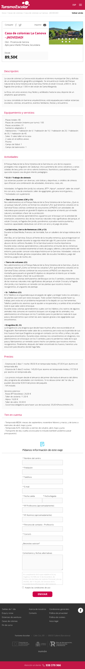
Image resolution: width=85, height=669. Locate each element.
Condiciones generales (59, 609)
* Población (28, 467)
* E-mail (26, 486)
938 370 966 (53, 665)
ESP (74, 4)
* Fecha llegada (49, 496)
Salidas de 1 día (9, 609)
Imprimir (40, 25)
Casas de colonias (15, 13)
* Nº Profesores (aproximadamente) (38, 505)
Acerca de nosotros (37, 609)
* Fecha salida (29, 496)
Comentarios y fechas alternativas (37, 553)
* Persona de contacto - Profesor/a (38, 524)
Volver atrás (77, 13)
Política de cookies (57, 617)
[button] (50, 33)
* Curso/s (27, 534)
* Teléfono (27, 477)
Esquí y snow (7, 613)
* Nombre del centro (32, 458)
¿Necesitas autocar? (31, 543)
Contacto (33, 613)
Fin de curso (7, 625)
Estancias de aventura (11, 617)
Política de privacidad (58, 613)
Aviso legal (53, 621)
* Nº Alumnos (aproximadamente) (37, 515)
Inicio (4, 13)
